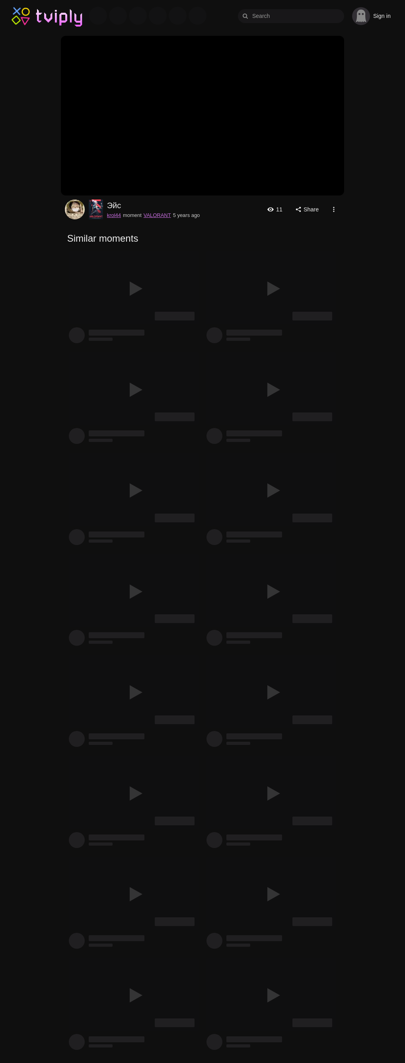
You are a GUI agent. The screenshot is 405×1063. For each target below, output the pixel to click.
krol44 (75, 209)
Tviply (21, 15)
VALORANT (157, 215)
